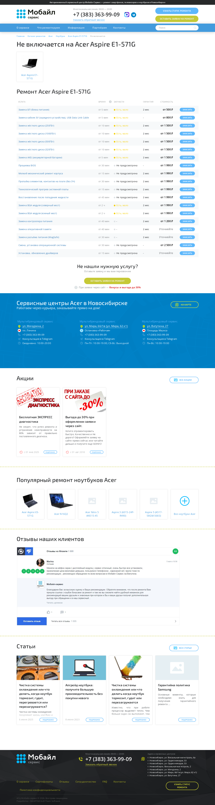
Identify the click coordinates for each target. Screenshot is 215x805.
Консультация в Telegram (38, 338)
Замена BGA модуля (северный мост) (39, 205)
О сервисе (23, 27)
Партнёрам (99, 27)
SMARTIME (35, 801)
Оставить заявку (177, 18)
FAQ (104, 781)
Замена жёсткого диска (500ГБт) (36, 141)
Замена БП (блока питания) (34, 109)
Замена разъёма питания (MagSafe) (39, 237)
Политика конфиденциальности (40, 789)
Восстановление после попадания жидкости (44, 197)
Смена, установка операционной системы (42, 245)
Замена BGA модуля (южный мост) (38, 213)
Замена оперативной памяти (35, 229)
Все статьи (183, 648)
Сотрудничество (85, 781)
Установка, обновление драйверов (38, 253)
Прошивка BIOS (27, 165)
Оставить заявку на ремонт (107, 280)
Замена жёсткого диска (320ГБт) (36, 149)
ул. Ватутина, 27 (157, 326)
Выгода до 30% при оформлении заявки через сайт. (80, 421)
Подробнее (50, 452)
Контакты (119, 27)
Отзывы (64, 781)
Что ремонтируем (48, 27)
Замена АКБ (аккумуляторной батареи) (40, 157)
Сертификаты (44, 781)
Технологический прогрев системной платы (44, 189)
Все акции (183, 380)
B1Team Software (51, 801)
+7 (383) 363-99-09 (96, 14)
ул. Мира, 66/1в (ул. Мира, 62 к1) (106, 326)
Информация (76, 27)
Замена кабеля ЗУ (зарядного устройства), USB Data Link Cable (54, 117)
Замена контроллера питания (35, 221)
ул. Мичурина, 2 (33, 326)
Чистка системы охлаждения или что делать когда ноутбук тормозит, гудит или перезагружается (128, 693)
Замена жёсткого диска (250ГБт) (36, 125)
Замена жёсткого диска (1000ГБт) (37, 133)
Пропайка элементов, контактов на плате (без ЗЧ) (47, 181)
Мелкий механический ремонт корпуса (41, 173)
